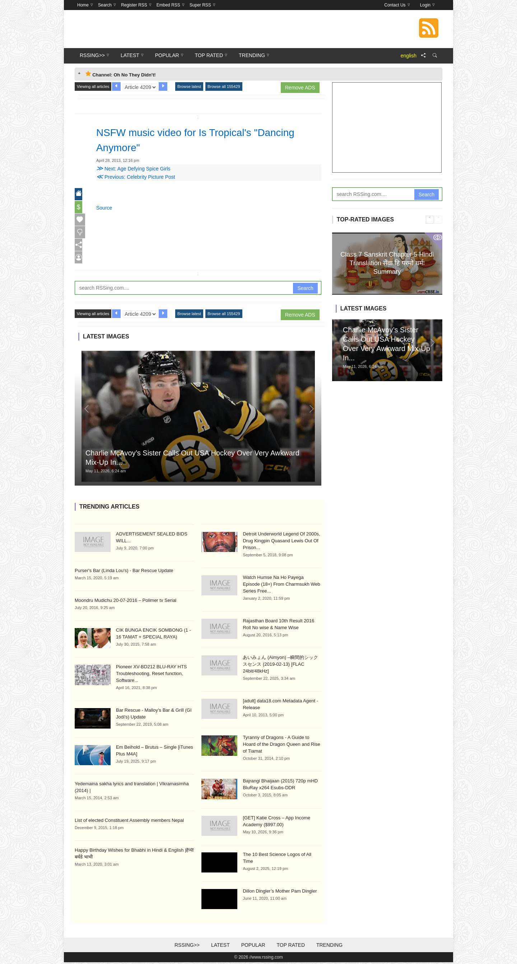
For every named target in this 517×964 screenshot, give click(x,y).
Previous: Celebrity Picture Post (135, 177)
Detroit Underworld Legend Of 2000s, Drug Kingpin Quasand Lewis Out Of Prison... (281, 542)
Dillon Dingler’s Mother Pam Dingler (280, 892)
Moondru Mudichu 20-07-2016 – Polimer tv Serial (125, 602)
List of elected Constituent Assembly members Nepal (129, 822)
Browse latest (189, 86)
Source (104, 208)
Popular (253, 947)
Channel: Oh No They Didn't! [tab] (120, 74)
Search (305, 290)
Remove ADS (300, 87)
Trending (329, 947)
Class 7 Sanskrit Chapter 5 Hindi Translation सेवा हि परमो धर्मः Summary (387, 263)
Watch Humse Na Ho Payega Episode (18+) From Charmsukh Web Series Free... (281, 585)
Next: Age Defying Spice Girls (133, 169)
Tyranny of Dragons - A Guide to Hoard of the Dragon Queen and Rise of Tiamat (281, 745)
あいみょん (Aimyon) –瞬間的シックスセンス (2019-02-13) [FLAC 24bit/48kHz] (280, 665)
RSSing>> (187, 947)
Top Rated (290, 947)
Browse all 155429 (224, 86)
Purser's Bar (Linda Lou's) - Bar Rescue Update (124, 572)
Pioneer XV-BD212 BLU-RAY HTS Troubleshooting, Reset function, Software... (151, 675)
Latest (220, 947)
